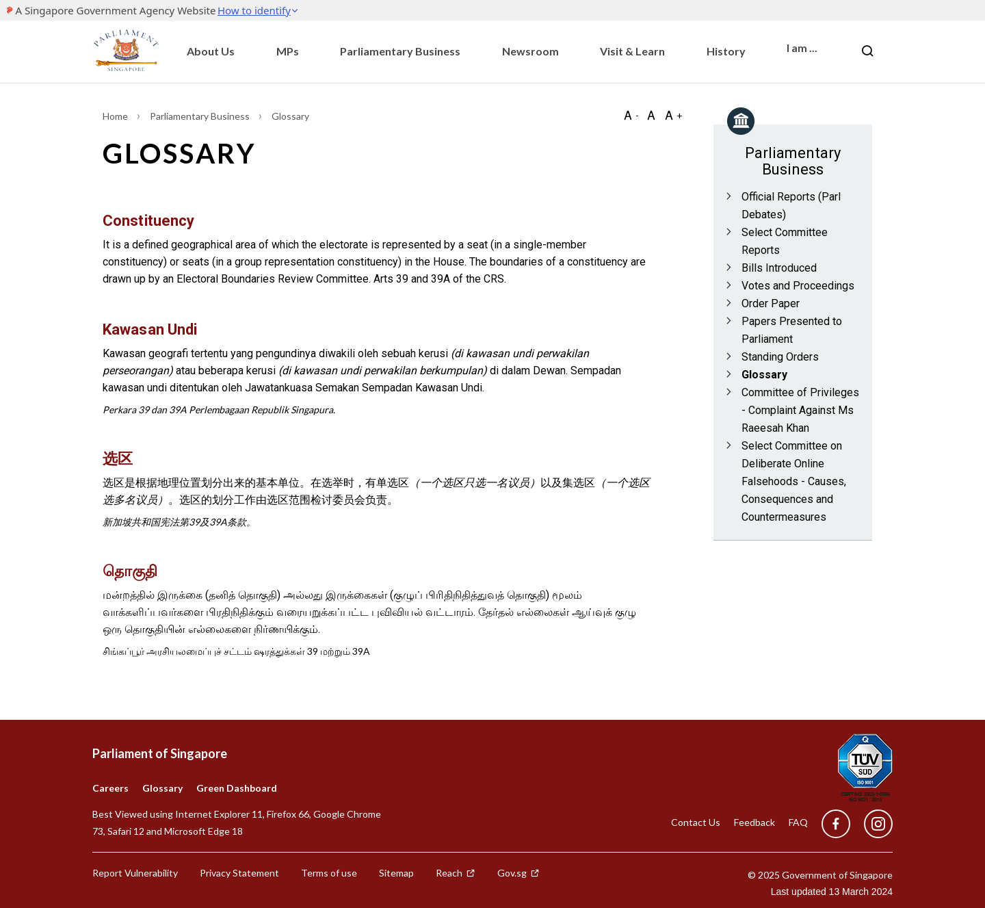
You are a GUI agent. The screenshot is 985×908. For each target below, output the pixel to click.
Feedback (754, 822)
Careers (110, 788)
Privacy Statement (239, 873)
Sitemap (396, 873)
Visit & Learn (632, 50)
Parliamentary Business (400, 50)
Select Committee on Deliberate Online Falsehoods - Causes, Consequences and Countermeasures (793, 481)
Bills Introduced (779, 267)
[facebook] (836, 824)
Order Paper (770, 303)
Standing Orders (780, 356)
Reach (455, 873)
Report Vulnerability (135, 873)
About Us (211, 50)
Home (116, 116)
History (726, 50)
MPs (287, 50)
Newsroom (530, 50)
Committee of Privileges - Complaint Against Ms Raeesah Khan (800, 410)
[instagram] (871, 824)
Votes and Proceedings (797, 285)
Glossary (764, 374)
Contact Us (695, 822)
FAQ (798, 822)
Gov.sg (518, 873)
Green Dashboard (236, 788)
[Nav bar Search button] (867, 51)
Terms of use (329, 873)
